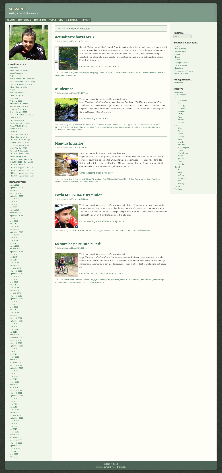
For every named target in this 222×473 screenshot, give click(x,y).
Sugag (149, 179)
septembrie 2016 (16, 273)
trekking (181, 183)
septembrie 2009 (16, 445)
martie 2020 (14, 210)
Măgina (82, 127)
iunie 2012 (14, 376)
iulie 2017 (13, 257)
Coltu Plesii (140, 124)
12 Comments (146, 230)
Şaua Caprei (179, 68)
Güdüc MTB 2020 (16, 117)
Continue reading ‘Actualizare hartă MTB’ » (99, 66)
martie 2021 (14, 190)
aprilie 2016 (14, 287)
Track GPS (82, 73)
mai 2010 (13, 429)
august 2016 (15, 276)
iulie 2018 (13, 237)
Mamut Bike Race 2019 (19, 134)
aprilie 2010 (14, 432)
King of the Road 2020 (18, 112)
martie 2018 (14, 246)
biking (66, 73)
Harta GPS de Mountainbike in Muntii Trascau (124, 73)
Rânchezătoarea (125, 127)
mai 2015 (13, 310)
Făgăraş (181, 136)
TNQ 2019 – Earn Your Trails (21, 159)
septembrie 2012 (16, 368)
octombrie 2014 (16, 318)
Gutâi (180, 139)
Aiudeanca (64, 89)
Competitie (107, 230)
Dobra (131, 179)
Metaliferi (181, 144)
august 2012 (14, 371)
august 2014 (14, 323)
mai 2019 (13, 224)
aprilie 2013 (14, 357)
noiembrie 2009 (16, 440)
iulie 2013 (13, 351)
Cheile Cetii (115, 280)
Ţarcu (180, 161)
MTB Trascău (24, 20)
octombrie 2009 (16, 443)
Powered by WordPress (105, 467)
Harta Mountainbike (149, 73)
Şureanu (181, 158)
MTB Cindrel (40, 20)
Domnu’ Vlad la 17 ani (18, 126)
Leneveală (181, 111)
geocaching (182, 178)
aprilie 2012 (14, 382)
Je (73, 124)
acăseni (11, 20)
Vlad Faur (115, 124)
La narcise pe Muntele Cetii (78, 244)
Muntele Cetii (80, 282)
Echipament (182, 100)
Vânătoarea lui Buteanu (184, 71)
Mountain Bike (71, 75)
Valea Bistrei (73, 181)
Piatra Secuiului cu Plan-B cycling (22, 81)
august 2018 (15, 235)
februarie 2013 (15, 362)
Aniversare (179, 92)
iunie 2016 (14, 282)
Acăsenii (17, 9)
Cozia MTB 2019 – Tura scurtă (21, 162)
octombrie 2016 (16, 271)
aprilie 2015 (14, 312)
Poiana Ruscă (183, 153)
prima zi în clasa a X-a (18, 137)
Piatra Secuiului (181, 65)
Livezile (76, 127)
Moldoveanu (179, 54)
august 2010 (15, 421)
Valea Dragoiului (149, 127)
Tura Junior (136, 230)
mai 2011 (13, 407)
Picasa (82, 124)
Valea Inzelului (67, 130)
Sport (76, 73)
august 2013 (14, 348)
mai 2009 (13, 457)
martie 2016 (14, 290)
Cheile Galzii (134, 280)
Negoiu (177, 57)
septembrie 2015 (16, 298)
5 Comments (93, 181)
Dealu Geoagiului (61, 282)
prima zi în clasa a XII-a (19, 70)
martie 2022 (14, 185)
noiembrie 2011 (16, 390)
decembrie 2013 (16, 337)
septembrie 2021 (16, 187)
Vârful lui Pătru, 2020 (18, 109)
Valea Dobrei (83, 181)
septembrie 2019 (16, 215)
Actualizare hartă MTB (74, 37)
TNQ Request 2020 (17, 120)
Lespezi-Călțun (180, 51)
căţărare (181, 175)
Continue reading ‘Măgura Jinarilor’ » (96, 172)
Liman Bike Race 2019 (18, 148)
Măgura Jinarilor (69, 143)
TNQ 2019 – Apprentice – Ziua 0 (22, 176)
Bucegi (180, 131)
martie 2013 (14, 359)
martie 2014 (14, 335)
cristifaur (65, 41)
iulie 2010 (13, 423)
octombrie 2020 (16, 193)
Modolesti (71, 282)
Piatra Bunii (90, 127)
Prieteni (88, 124)
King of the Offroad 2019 (19, 145)
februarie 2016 (15, 293)
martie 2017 (14, 265)
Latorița (181, 142)
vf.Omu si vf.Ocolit (181, 73)
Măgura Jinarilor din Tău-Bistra (22, 79)
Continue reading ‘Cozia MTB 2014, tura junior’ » (101, 221)
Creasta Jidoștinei (16, 95)
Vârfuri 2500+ (56, 20)
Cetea (108, 280)
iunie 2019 (14, 221)
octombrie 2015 (16, 296)
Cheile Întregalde (146, 280)
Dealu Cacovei (150, 124)
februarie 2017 (15, 268)
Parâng (177, 60)
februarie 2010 (15, 437)
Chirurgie (13, 131)
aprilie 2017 (14, 262)
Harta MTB (160, 73)
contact (85, 20)
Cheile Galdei (125, 280)
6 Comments (78, 130)
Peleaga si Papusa (182, 62)
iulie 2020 (13, 201)
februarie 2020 (15, 212)
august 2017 (14, 254)
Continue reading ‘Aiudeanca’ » (93, 118)
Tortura (65, 181)
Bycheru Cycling (100, 280)
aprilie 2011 (14, 409)
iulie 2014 (13, 326)
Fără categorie (69, 280)
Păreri (180, 117)
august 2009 (15, 448)
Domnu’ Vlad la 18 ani (18, 73)
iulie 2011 (13, 401)
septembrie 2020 (16, 196)
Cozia (121, 230)
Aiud (134, 124)
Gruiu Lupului (68, 127)
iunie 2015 (14, 307)
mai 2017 (13, 260)
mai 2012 (13, 379)
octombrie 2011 (16, 393)
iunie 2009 (14, 454)
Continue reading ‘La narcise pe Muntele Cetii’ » (101, 273)
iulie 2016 (13, 279)
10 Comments (100, 282)
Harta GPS (104, 73)
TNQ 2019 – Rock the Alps (20, 140)
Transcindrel (14, 98)
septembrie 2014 (16, 321)
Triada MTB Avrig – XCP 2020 (21, 84)
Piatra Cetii (90, 282)
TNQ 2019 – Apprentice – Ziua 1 (22, 173)
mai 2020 (13, 207)
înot (179, 181)
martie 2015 (14, 315)
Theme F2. (121, 467)
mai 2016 (13, 285)
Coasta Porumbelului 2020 (20, 123)
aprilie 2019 (14, 226)
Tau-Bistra (156, 179)
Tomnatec (58, 181)
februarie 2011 (15, 415)
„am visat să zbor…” (17, 128)
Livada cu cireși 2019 (18, 156)
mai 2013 (13, 354)
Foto (70, 124)
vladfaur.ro (14, 67)
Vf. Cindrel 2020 (16, 101)
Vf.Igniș (12, 90)
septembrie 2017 (16, 251)
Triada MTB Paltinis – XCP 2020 (22, 115)
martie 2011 (14, 412)
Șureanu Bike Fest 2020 (19, 106)
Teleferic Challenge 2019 (19, 142)
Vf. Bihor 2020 (15, 76)
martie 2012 (14, 384)
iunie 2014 (14, 329)
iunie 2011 (14, 404)
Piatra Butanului (101, 127)
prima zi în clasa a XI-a (18, 87)
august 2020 (15, 199)
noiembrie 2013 (16, 340)
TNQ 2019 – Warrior (17, 165)
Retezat (181, 156)
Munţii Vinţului (183, 147)
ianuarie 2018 (15, 249)
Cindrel (71, 179)
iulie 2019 (13, 218)
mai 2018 (13, 243)
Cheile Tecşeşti (158, 280)
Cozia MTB (127, 230)
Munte (71, 73)
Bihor (180, 128)
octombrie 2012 (16, 365)
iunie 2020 (14, 204)
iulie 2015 (13, 304)
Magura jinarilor (140, 179)
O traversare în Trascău (19, 103)
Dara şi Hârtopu (181, 48)
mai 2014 (13, 332)
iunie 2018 (14, 240)
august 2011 (14, 398)
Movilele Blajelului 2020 (19, 92)
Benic (91, 280)
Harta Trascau (60, 75)
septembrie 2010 (16, 418)
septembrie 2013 (16, 346)
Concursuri (72, 20)
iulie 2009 (13, 451)
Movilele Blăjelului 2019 (19, 151)
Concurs (115, 230)
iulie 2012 (13, 373)
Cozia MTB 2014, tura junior (78, 195)
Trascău (90, 73)
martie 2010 (14, 434)
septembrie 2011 (16, 396)
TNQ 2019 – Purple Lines (19, 153)
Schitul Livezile (137, 127)
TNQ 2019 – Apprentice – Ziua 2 (22, 170)
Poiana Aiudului (112, 127)
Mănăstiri (181, 114)
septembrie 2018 (16, 232)
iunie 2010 (14, 426)
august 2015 (14, 301)
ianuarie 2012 (15, 387)
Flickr (183, 106)
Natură (177, 167)
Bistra (126, 179)
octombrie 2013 (16, 343)
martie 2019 (14, 229)
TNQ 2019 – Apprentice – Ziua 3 (22, 167)
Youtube (122, 124)
